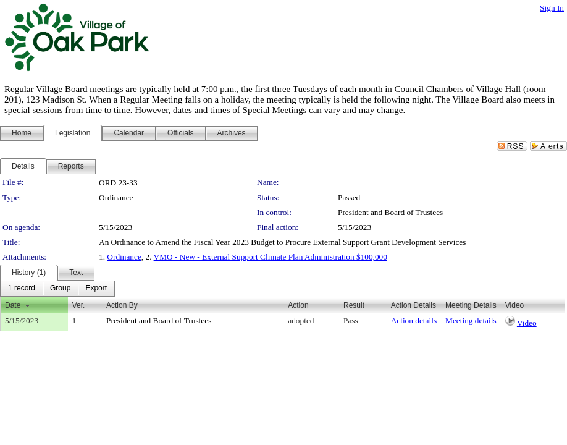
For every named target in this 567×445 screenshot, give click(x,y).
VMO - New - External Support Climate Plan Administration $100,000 (270, 256)
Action (298, 305)
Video (527, 323)
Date (12, 305)
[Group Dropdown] (60, 288)
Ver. (78, 305)
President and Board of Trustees (390, 212)
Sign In (552, 7)
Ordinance (124, 256)
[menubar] (57, 289)
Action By (122, 305)
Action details (414, 320)
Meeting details (471, 320)
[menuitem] (22, 288)
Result (353, 305)
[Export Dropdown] (96, 288)
